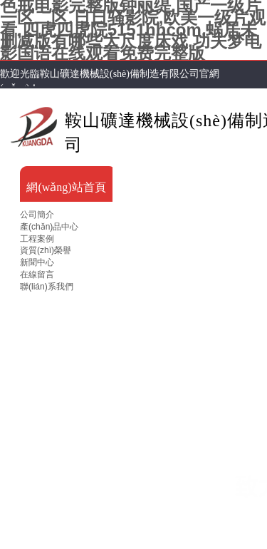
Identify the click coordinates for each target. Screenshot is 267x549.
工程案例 (37, 239)
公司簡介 (37, 215)
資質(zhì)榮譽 (45, 250)
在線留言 (37, 274)
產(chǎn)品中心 (49, 227)
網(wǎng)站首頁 (65, 187)
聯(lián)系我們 (46, 287)
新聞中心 (37, 262)
